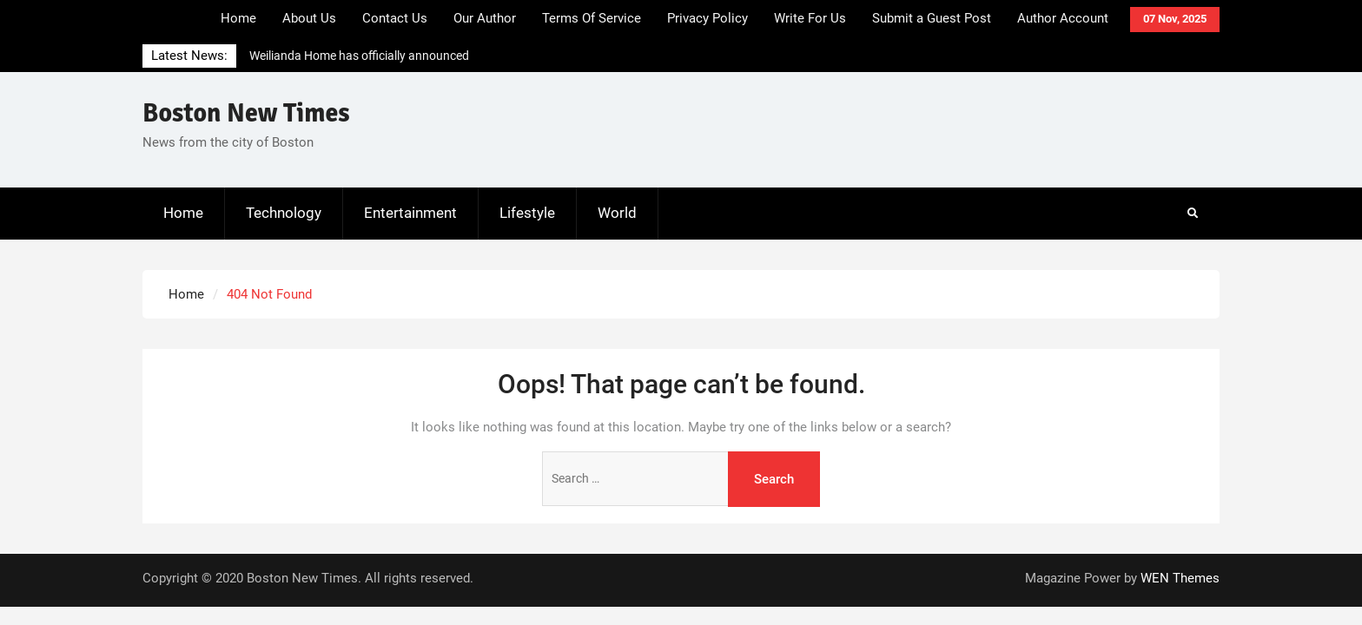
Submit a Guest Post (931, 18)
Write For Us (810, 18)
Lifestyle (527, 212)
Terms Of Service (591, 18)
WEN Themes (1180, 578)
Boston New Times (246, 113)
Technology (283, 212)
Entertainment (410, 212)
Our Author (484, 18)
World (617, 212)
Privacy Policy (707, 18)
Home (238, 18)
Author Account (1062, 18)
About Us (309, 18)
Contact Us (394, 18)
